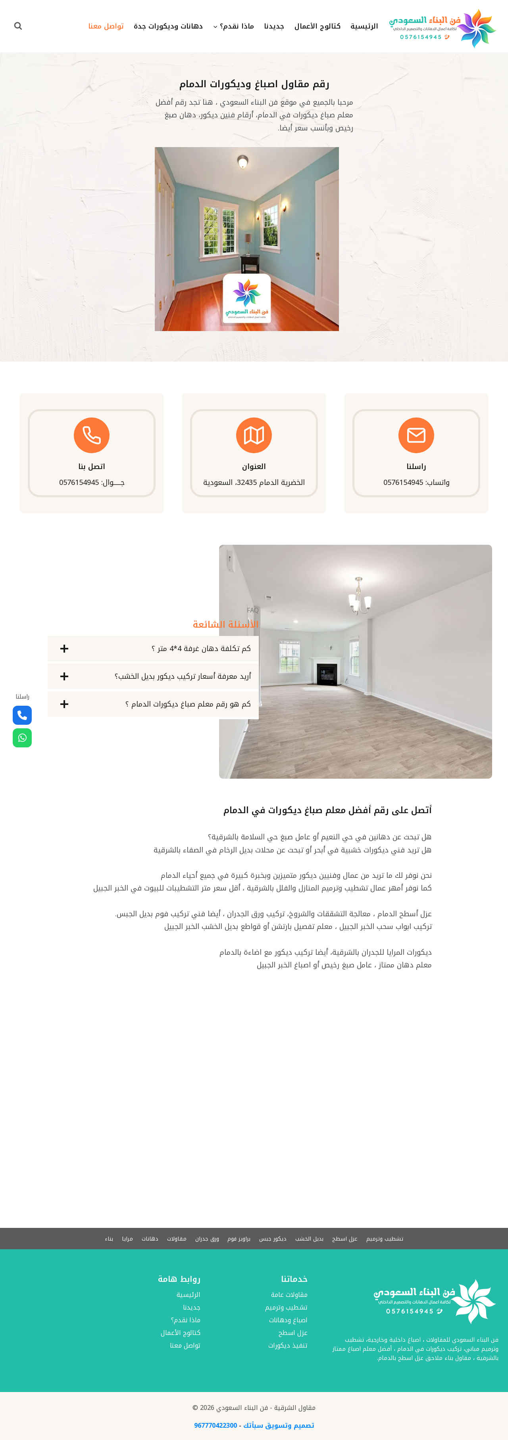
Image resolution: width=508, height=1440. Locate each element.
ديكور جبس (274, 1238)
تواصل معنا (106, 26)
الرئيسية (364, 26)
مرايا (125, 1238)
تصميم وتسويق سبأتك (278, 1425)
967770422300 (215, 1425)
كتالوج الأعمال (317, 26)
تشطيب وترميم (386, 1238)
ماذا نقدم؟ (185, 1320)
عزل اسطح (346, 1238)
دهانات (148, 1238)
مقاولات (176, 1238)
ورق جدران (206, 1238)
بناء (107, 1238)
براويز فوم (240, 1238)
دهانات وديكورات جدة (168, 26)
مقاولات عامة (289, 1295)
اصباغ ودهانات (288, 1320)
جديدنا (274, 26)
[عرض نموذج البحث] (18, 26)
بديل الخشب (310, 1238)
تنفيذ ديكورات (288, 1346)
